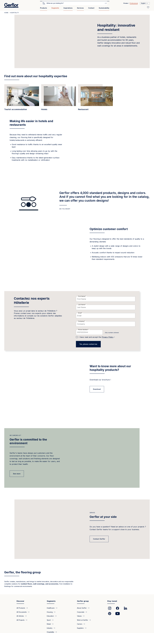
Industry (49, 628)
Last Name (81, 304)
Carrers (79, 624)
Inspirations (68, 8)
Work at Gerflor (82, 620)
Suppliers (80, 628)
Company (81, 321)
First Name (81, 296)
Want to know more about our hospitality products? (110, 368)
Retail (49, 624)
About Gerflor (82, 608)
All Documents (22, 612)
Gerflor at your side (103, 516)
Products (43, 8)
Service (92, 512)
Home (6, 12)
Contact (91, 8)
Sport (49, 620)
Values (79, 616)
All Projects (20, 620)
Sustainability (104, 8)
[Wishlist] (148, 7)
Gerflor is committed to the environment (28, 441)
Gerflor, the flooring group (22, 572)
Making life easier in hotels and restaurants (31, 122)
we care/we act (15, 435)
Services (80, 8)
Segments (55, 8)
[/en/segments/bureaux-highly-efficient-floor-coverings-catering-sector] (95, 98)
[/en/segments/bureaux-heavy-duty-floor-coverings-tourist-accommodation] (21, 98)
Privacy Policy (107, 337)
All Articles (20, 616)
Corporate (80, 612)
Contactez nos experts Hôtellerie (32, 301)
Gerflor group (83, 601)
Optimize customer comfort (109, 229)
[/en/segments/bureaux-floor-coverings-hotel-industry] (58, 98)
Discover (20, 601)
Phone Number (83, 329)
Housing (50, 612)
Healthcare (51, 608)
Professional (134, 3)
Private (125, 3)
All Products (21, 608)
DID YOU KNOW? (64, 209)
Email (79, 313)
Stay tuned (112, 601)
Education (50, 616)
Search (44, 3)
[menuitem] (43, 9)
